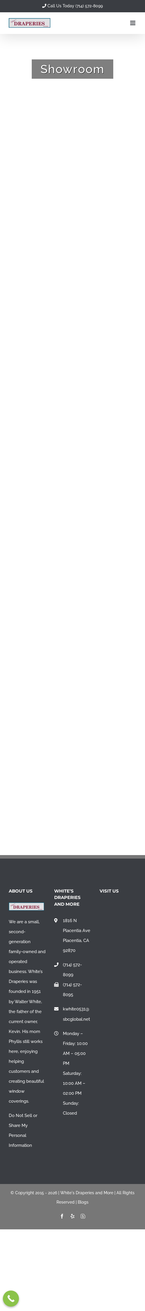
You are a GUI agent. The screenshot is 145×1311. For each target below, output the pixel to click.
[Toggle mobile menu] (133, 23)
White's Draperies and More (86, 1192)
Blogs (83, 1202)
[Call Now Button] (11, 1299)
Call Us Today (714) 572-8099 (72, 6)
